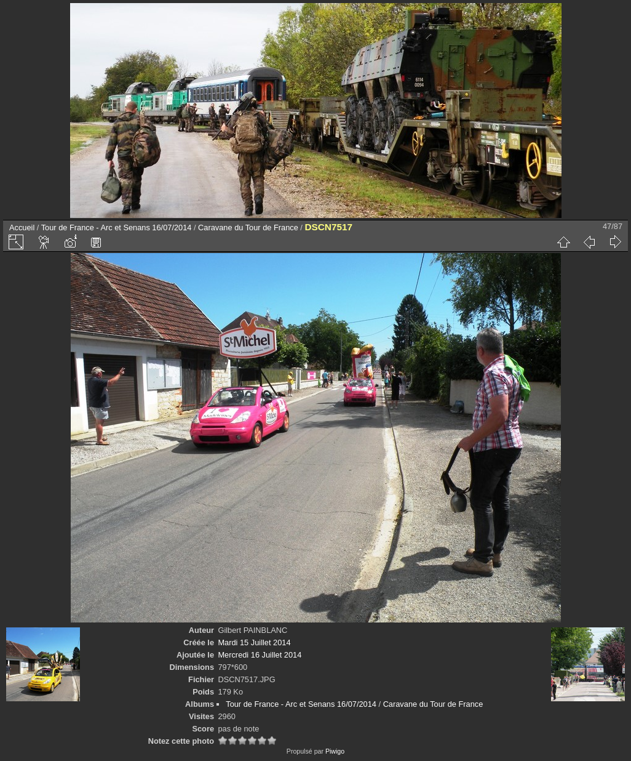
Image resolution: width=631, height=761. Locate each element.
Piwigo (334, 751)
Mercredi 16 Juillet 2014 (259, 654)
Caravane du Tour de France (248, 227)
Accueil (21, 227)
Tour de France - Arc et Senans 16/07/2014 (116, 227)
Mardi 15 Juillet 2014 (254, 642)
